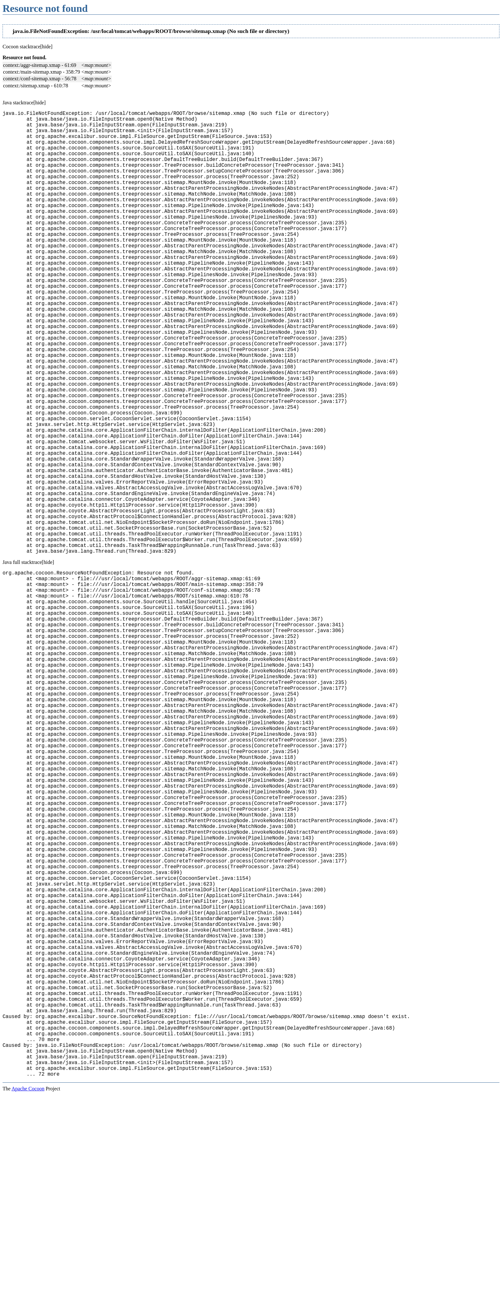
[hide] (46, 46)
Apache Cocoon (28, 1300)
